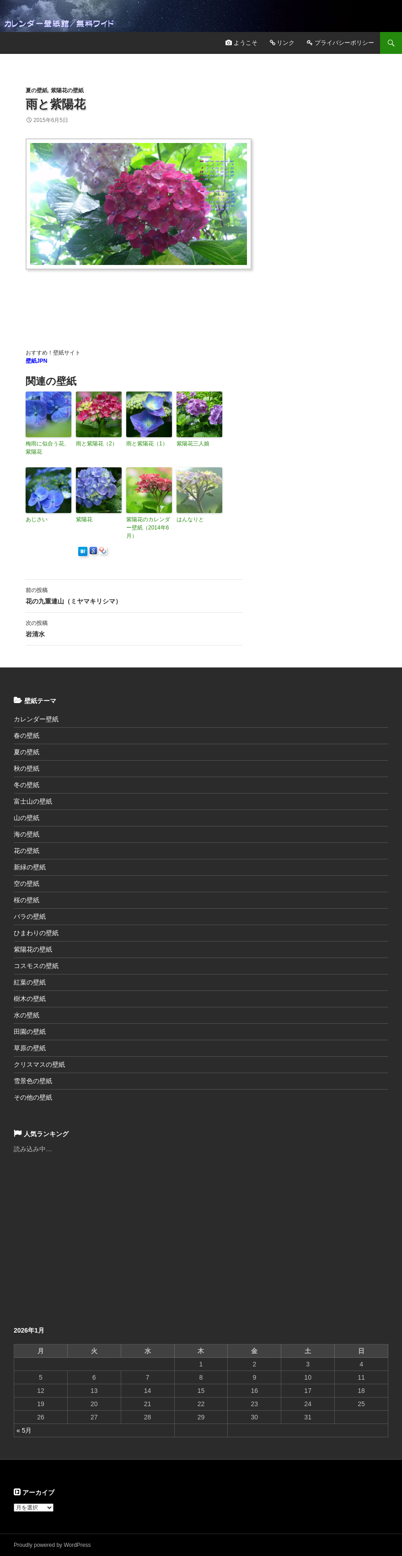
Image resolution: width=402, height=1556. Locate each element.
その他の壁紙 (33, 1097)
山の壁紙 (26, 817)
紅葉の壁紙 (30, 982)
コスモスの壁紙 (36, 965)
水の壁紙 (26, 1015)
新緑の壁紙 (30, 867)
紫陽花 (84, 519)
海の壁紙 (26, 834)
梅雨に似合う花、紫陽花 (48, 447)
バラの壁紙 (30, 916)
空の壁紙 (26, 883)
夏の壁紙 (37, 90)
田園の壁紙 (30, 1031)
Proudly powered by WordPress (52, 1545)
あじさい (37, 519)
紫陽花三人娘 (193, 443)
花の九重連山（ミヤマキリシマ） (134, 595)
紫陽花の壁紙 (67, 90)
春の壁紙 (26, 735)
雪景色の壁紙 (33, 1081)
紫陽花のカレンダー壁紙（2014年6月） (148, 527)
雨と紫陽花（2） (97, 443)
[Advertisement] (192, 298)
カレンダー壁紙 (36, 719)
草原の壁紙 (30, 1048)
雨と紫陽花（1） (147, 443)
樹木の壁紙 (30, 998)
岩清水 (134, 628)
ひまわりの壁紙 (36, 933)
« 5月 (24, 1430)
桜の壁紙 (26, 900)
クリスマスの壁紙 (39, 1064)
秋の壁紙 (26, 768)
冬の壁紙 (26, 785)
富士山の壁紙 (33, 801)
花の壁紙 (26, 850)
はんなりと (190, 519)
